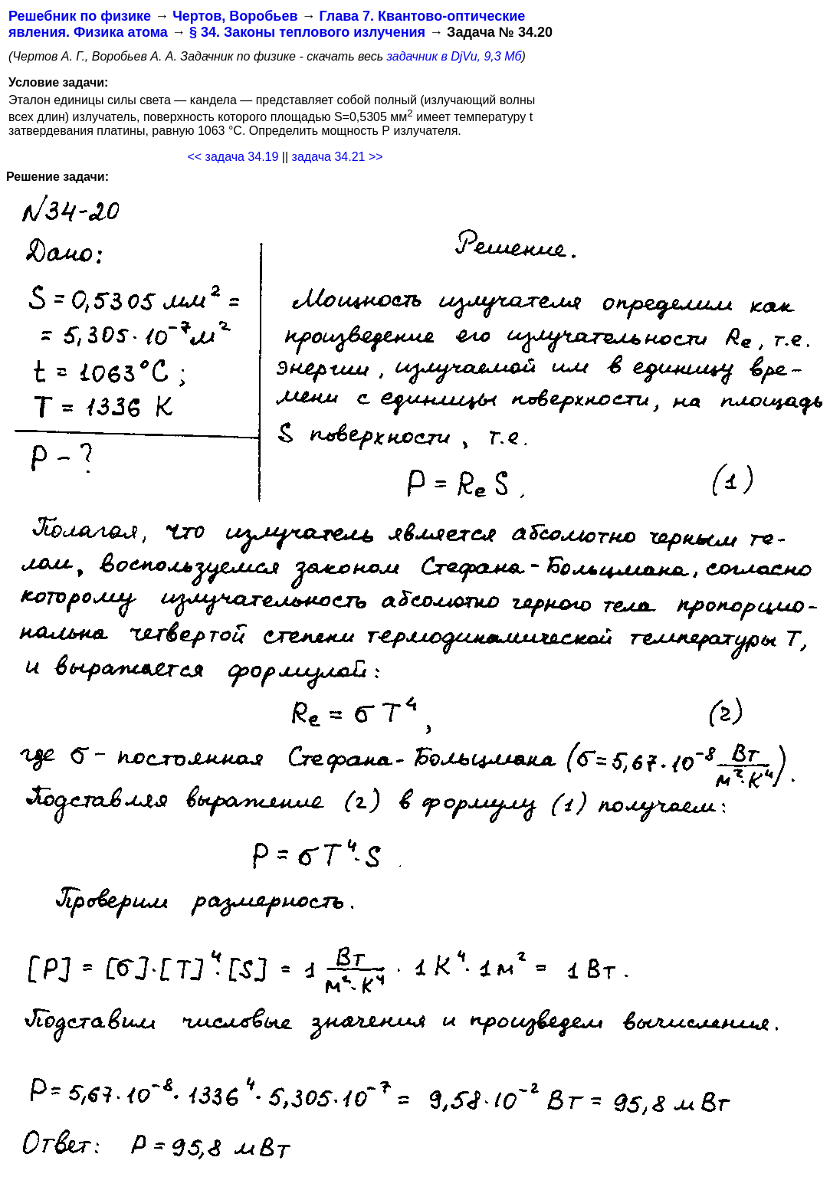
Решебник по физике (79, 16)
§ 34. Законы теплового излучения (307, 32)
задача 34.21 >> (337, 156)
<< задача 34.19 (232, 156)
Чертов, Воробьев (234, 16)
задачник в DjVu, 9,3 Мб (454, 56)
